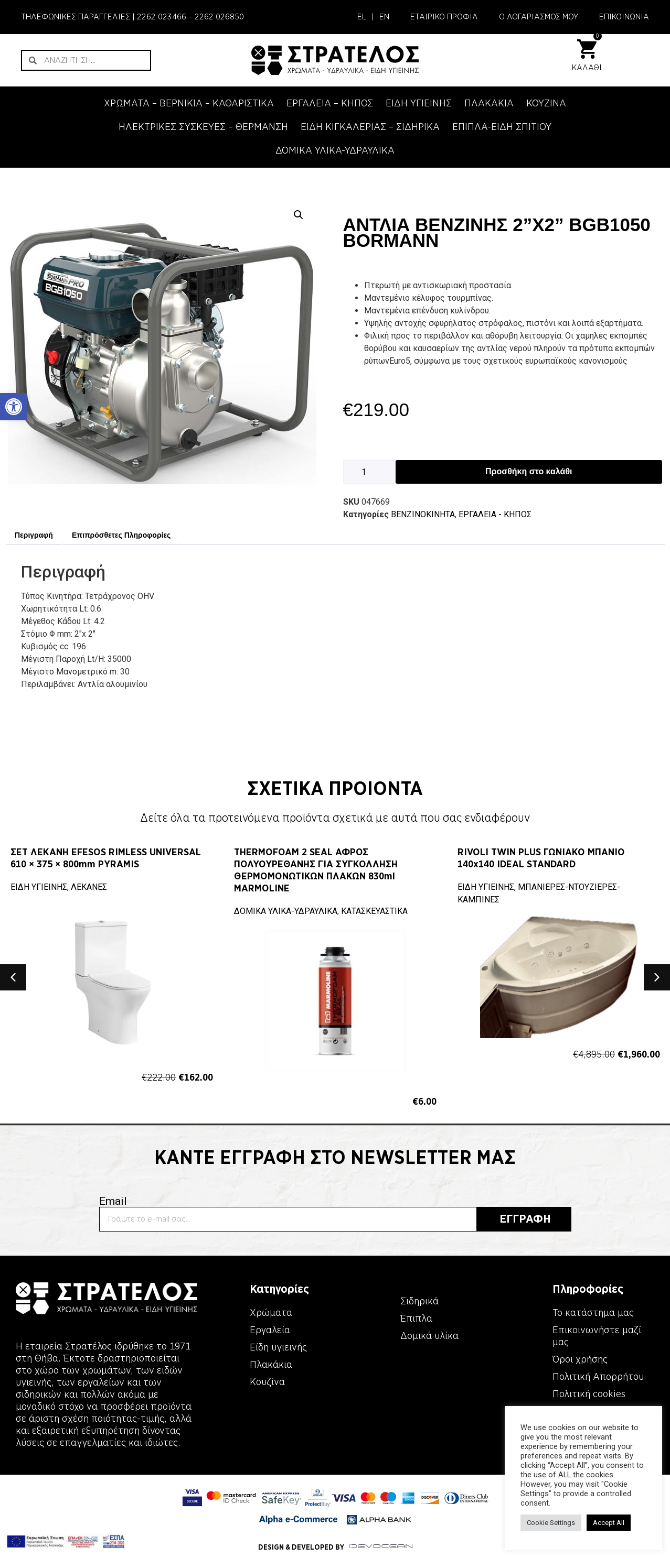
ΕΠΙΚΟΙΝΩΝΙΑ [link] (624, 16)
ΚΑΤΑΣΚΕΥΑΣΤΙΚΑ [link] (374, 911)
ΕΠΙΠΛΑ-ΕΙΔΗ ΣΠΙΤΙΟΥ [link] (501, 127)
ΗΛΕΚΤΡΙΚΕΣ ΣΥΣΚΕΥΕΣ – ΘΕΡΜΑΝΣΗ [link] (203, 127)
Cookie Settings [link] (551, 1523)
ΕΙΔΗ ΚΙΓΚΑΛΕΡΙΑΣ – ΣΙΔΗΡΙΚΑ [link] (370, 127)
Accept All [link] (608, 1523)
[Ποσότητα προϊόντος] (369, 472)
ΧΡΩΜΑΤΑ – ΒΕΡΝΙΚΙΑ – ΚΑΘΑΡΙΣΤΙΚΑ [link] (189, 103)
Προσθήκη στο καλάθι (528, 471)
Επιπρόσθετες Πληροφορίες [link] (121, 535)
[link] (13, 406)
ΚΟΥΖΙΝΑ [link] (546, 103)
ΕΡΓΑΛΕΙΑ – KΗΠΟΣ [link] (329, 103)
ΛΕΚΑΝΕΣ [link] (89, 887)
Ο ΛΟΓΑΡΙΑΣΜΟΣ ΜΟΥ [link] (538, 16)
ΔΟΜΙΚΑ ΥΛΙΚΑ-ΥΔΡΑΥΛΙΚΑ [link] (335, 150)
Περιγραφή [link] (34, 535)
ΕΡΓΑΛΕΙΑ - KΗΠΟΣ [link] (495, 514)
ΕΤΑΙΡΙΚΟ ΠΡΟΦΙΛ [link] (444, 16)
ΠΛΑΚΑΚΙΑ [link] (489, 103)
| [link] (372, 16)
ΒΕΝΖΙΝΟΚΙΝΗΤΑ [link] (423, 514)
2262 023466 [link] (161, 16)
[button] (298, 214)
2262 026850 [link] (219, 16)
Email (113, 1201)
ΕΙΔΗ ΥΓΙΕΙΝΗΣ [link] (419, 103)
